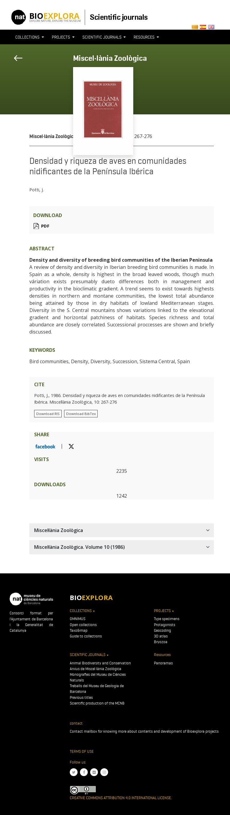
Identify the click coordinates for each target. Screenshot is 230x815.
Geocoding (162, 630)
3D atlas (161, 636)
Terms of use (82, 751)
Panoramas (163, 663)
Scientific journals (118, 17)
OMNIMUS (77, 618)
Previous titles (81, 697)
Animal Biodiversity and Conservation (100, 663)
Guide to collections (86, 636)
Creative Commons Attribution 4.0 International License (120, 798)
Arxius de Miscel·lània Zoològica (95, 668)
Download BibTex (81, 413)
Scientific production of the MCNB (97, 703)
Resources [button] (144, 37)
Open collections (83, 624)
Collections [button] (27, 37)
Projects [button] (61, 37)
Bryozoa (160, 642)
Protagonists (164, 624)
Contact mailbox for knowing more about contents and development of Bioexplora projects (144, 731)
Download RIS (48, 413)
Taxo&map (78, 630)
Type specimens (166, 618)
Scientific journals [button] (102, 37)
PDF (45, 226)
